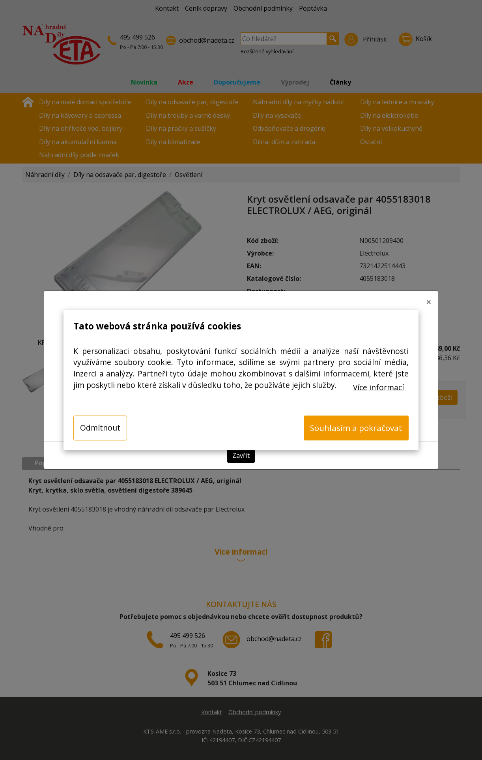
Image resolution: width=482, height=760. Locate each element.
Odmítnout (100, 427)
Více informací (378, 387)
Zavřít (241, 455)
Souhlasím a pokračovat (356, 427)
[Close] (429, 302)
